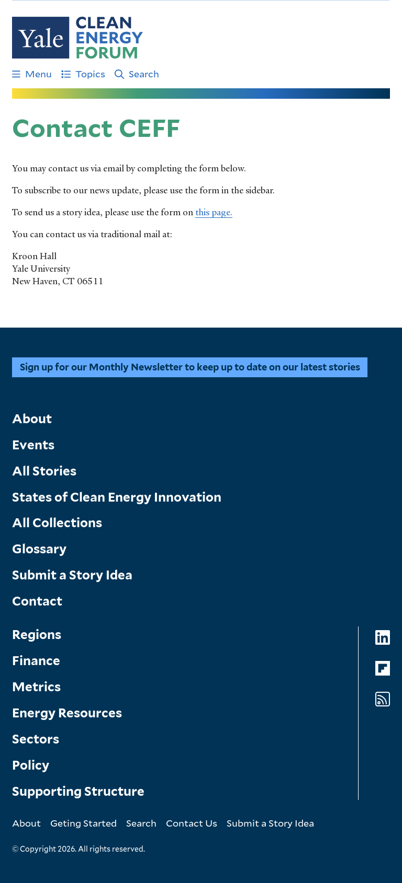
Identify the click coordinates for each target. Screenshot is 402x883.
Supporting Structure (78, 791)
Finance (36, 660)
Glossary (39, 548)
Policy (30, 765)
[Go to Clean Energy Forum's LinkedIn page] (382, 637)
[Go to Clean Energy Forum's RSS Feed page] (382, 699)
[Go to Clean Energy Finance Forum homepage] (77, 38)
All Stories (44, 471)
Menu (32, 73)
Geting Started (83, 823)
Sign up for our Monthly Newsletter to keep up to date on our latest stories (190, 367)
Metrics (36, 686)
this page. (213, 212)
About (32, 418)
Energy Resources (67, 713)
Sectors (35, 739)
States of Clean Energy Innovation (116, 497)
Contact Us (191, 823)
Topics (83, 73)
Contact (37, 601)
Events (33, 444)
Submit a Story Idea (72, 575)
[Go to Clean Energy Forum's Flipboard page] (382, 668)
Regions (36, 634)
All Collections (57, 522)
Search (137, 73)
